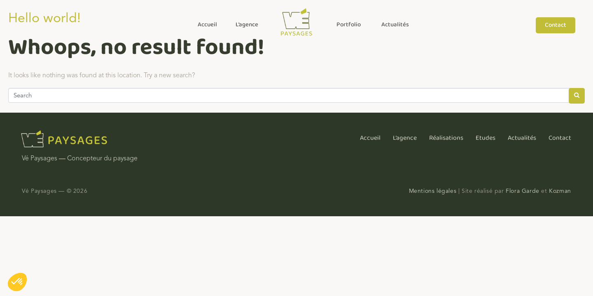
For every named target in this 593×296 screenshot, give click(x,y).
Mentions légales (433, 190)
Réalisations (446, 138)
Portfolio (348, 25)
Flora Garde (522, 190)
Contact (560, 138)
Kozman (560, 190)
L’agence (247, 25)
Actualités (395, 25)
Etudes (485, 138)
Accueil (207, 25)
